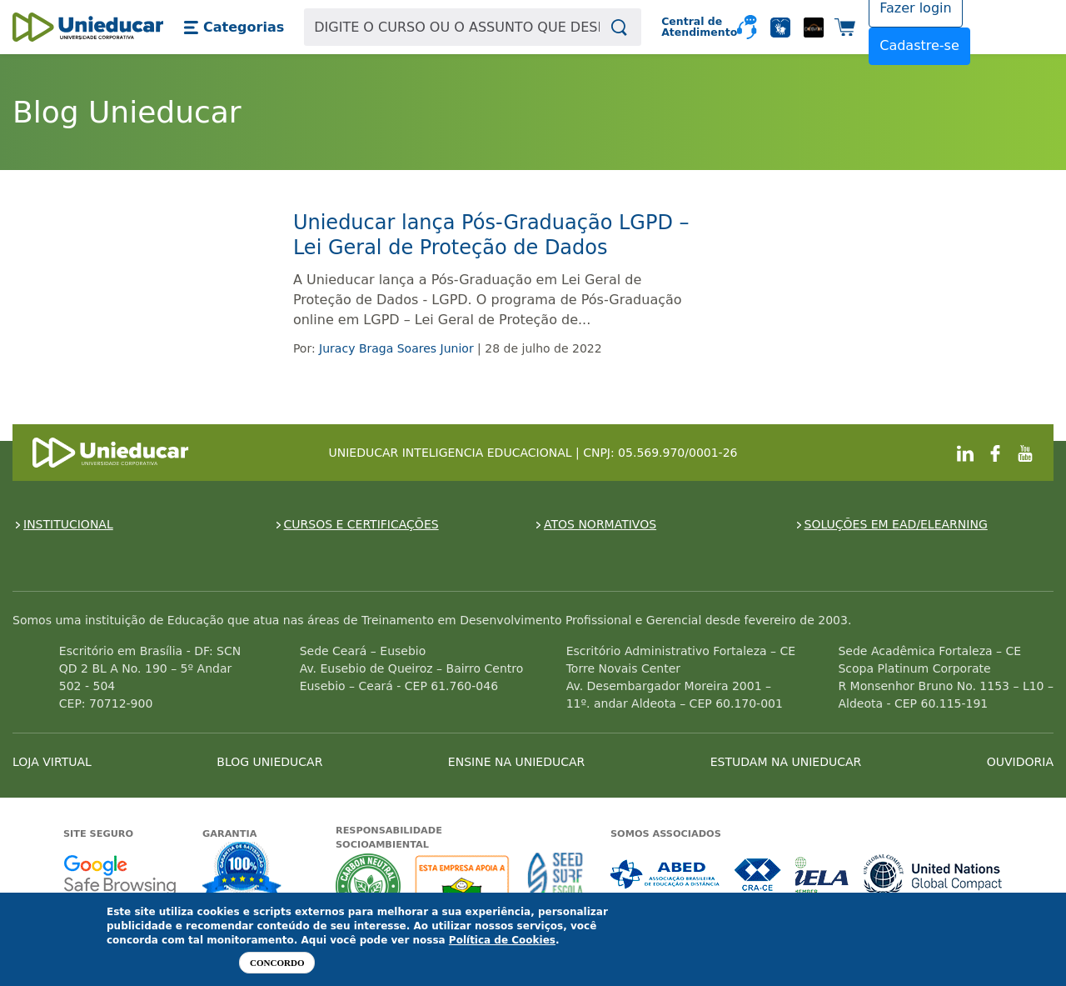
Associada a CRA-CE (758, 875)
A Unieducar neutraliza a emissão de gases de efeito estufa (368, 885)
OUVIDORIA (1020, 761)
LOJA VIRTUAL (52, 761)
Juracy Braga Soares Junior (396, 348)
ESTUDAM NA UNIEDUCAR (785, 761)
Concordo (277, 963)
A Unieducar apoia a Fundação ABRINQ (464, 885)
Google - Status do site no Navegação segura (119, 875)
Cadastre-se (919, 45)
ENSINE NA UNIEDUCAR (516, 761)
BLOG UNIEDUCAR (269, 761)
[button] (233, 28)
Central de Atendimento (692, 27)
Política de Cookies (502, 940)
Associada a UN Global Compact (933, 875)
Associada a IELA (822, 875)
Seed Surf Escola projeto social (555, 885)
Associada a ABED (665, 875)
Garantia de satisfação (242, 871)
